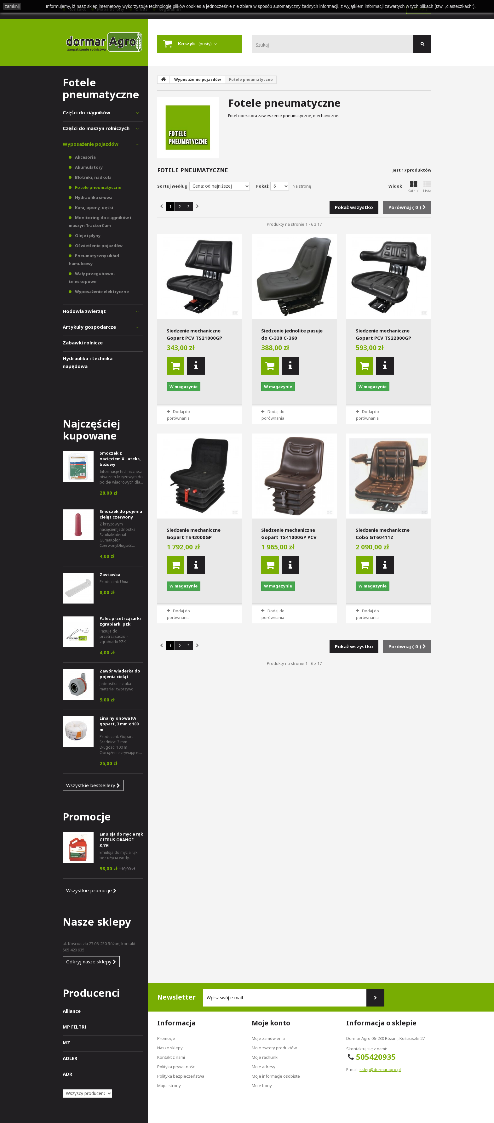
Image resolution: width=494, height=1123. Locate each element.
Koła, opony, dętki (93, 207)
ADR (67, 1074)
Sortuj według (172, 186)
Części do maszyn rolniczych (96, 128)
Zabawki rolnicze (83, 342)
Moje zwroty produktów (274, 1048)
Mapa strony (169, 1085)
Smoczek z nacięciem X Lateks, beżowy (120, 458)
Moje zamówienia (268, 1038)
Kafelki (413, 187)
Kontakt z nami (171, 1057)
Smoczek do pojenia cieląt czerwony (121, 514)
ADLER (70, 1058)
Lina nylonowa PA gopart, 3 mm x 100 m (119, 723)
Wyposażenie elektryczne (101, 291)
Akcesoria (85, 157)
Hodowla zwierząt (84, 311)
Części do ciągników (86, 112)
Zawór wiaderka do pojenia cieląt (120, 673)
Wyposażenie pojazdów (90, 144)
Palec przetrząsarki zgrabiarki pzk (120, 621)
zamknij (12, 6)
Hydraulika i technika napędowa (87, 362)
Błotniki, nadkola (93, 177)
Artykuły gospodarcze (89, 327)
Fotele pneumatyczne (97, 187)
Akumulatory (88, 167)
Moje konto (271, 1022)
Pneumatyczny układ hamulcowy (94, 259)
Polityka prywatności (176, 1066)
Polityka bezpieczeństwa (180, 1076)
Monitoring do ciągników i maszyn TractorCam (100, 221)
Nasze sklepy (97, 922)
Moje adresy (263, 1066)
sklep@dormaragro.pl (380, 1069)
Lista (427, 187)
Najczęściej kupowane (91, 430)
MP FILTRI (75, 1027)
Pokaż (262, 186)
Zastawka (110, 574)
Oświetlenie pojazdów (98, 245)
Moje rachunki (265, 1057)
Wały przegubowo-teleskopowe (92, 277)
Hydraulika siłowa (93, 197)
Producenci (91, 993)
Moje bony (262, 1085)
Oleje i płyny (87, 235)
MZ (66, 1042)
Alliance (72, 1011)
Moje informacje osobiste (276, 1076)
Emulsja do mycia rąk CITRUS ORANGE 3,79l (121, 839)
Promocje (87, 816)
